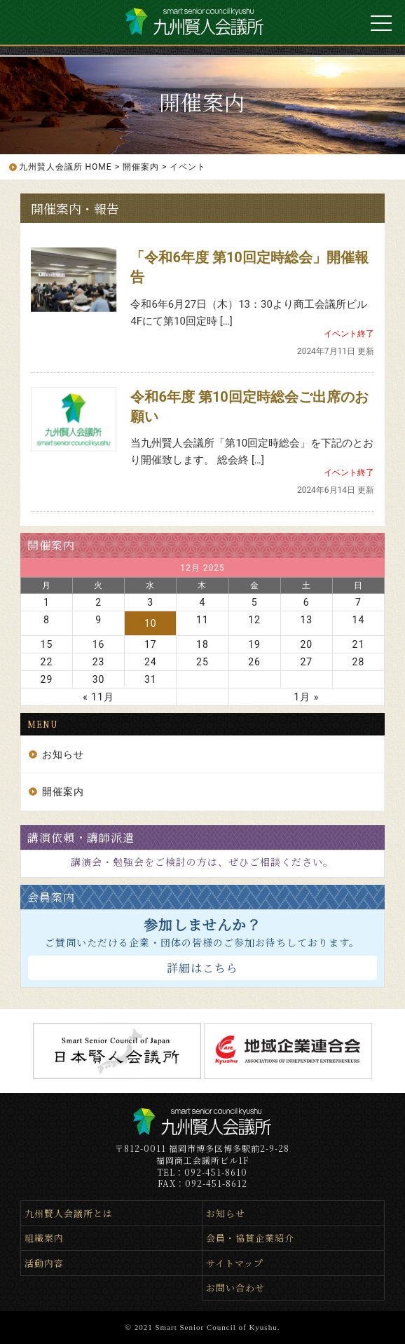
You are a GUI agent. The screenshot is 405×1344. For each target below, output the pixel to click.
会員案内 (51, 897)
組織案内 (44, 1237)
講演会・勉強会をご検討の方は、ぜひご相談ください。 (202, 862)
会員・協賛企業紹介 (250, 1237)
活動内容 (44, 1263)
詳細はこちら (202, 968)
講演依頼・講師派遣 (81, 837)
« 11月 (98, 697)
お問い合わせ (235, 1287)
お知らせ (63, 754)
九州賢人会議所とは (69, 1213)
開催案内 (51, 545)
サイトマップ (234, 1263)
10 (150, 623)
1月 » (306, 697)
